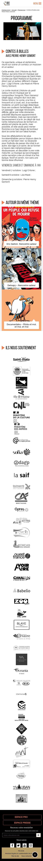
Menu (37, 3)
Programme (21, 10)
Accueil (14, 10)
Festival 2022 (6, 10)
